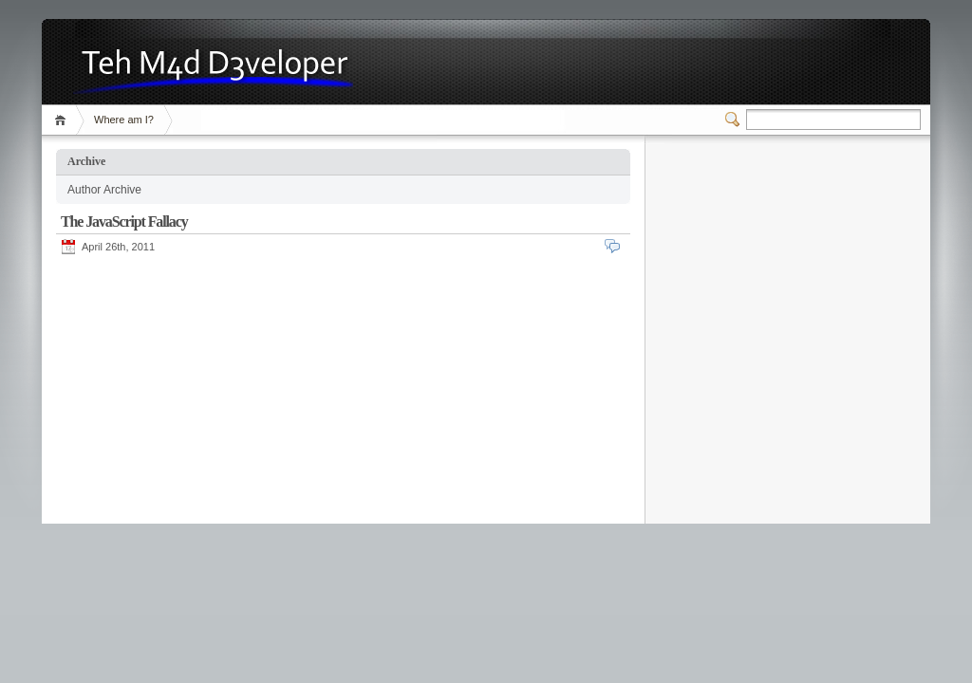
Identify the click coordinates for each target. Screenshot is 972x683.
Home (63, 120)
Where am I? (124, 119)
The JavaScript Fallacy (124, 221)
